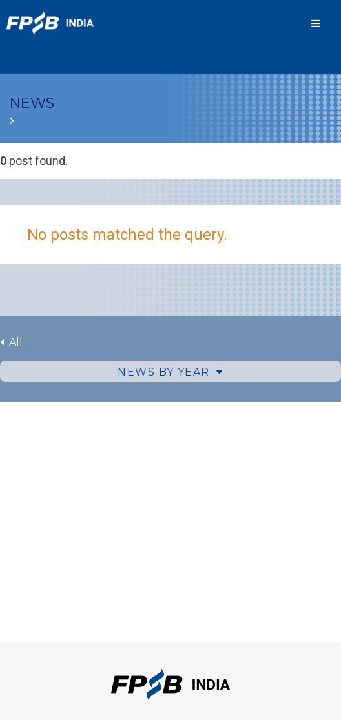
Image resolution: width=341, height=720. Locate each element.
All (11, 342)
